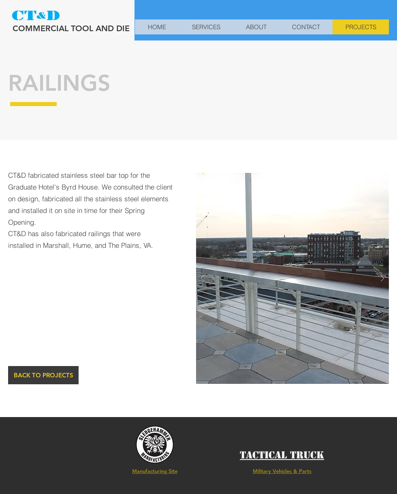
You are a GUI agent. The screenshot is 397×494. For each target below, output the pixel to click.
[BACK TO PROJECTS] (43, 375)
